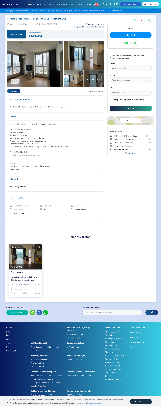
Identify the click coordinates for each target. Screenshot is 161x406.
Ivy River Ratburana (74, 347)
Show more (130, 153)
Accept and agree (121, 99)
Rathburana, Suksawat (76, 343)
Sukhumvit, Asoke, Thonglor (43, 391)
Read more (14, 169)
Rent (8, 335)
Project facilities (17, 197)
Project (71, 4)
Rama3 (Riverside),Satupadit (43, 371)
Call (130, 35)
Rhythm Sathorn (37, 363)
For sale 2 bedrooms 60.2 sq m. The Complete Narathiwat (24, 278)
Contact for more (14, 307)
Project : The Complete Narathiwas (89, 26)
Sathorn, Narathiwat (40, 355)
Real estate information (20, 99)
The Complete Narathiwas (71, 11)
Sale (8, 332)
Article (79, 4)
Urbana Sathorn (37, 366)
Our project (11, 350)
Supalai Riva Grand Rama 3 (42, 379)
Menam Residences (39, 359)
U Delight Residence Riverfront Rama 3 (46, 382)
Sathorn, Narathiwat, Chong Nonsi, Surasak (45, 11)
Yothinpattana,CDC (39, 343)
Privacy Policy (135, 332)
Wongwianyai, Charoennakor (79, 391)
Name (112, 63)
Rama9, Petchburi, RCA (77, 355)
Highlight (14, 179)
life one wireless (73, 337)
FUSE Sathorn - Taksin (76, 395)
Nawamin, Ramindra (113, 365)
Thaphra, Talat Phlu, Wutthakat (81, 371)
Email (112, 87)
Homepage (30, 4)
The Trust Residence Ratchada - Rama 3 (47, 375)
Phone (112, 75)
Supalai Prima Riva (38, 386)
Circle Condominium (75, 359)
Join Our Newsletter (91, 307)
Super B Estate (10, 4)
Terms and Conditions (139, 327)
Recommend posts (44, 4)
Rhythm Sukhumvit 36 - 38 (41, 395)
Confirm (130, 108)
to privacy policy (136, 99)
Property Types (59, 4)
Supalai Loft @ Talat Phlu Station (80, 375)
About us (134, 337)
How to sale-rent (137, 342)
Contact (88, 4)
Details (13, 116)
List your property (130, 4)
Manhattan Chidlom (75, 334)
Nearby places (116, 131)
